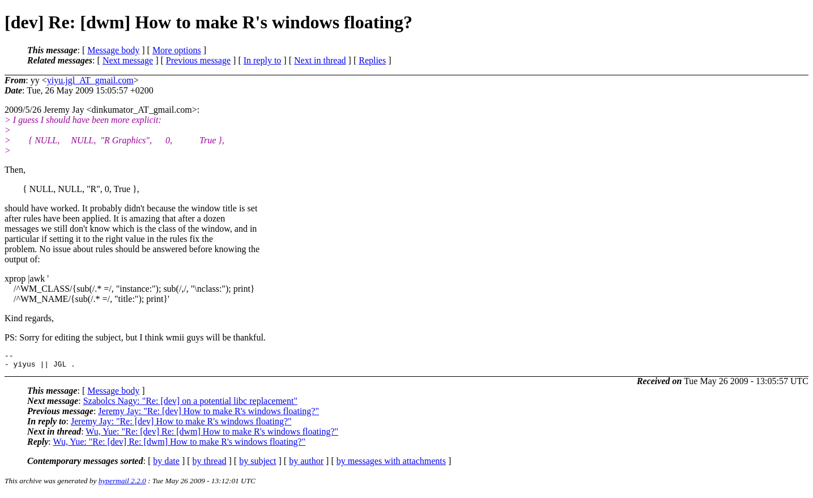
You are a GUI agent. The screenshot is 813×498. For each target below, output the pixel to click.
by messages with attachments (391, 464)
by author (306, 464)
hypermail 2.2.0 (122, 484)
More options (176, 50)
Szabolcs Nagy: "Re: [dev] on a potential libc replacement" (190, 404)
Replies (372, 60)
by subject (257, 464)
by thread (210, 464)
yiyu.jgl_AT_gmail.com (90, 80)
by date (166, 464)
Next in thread (320, 60)
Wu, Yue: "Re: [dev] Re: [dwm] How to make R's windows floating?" (212, 435)
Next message (128, 60)
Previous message (198, 60)
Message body (113, 50)
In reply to (263, 60)
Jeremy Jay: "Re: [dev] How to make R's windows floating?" (208, 414)
